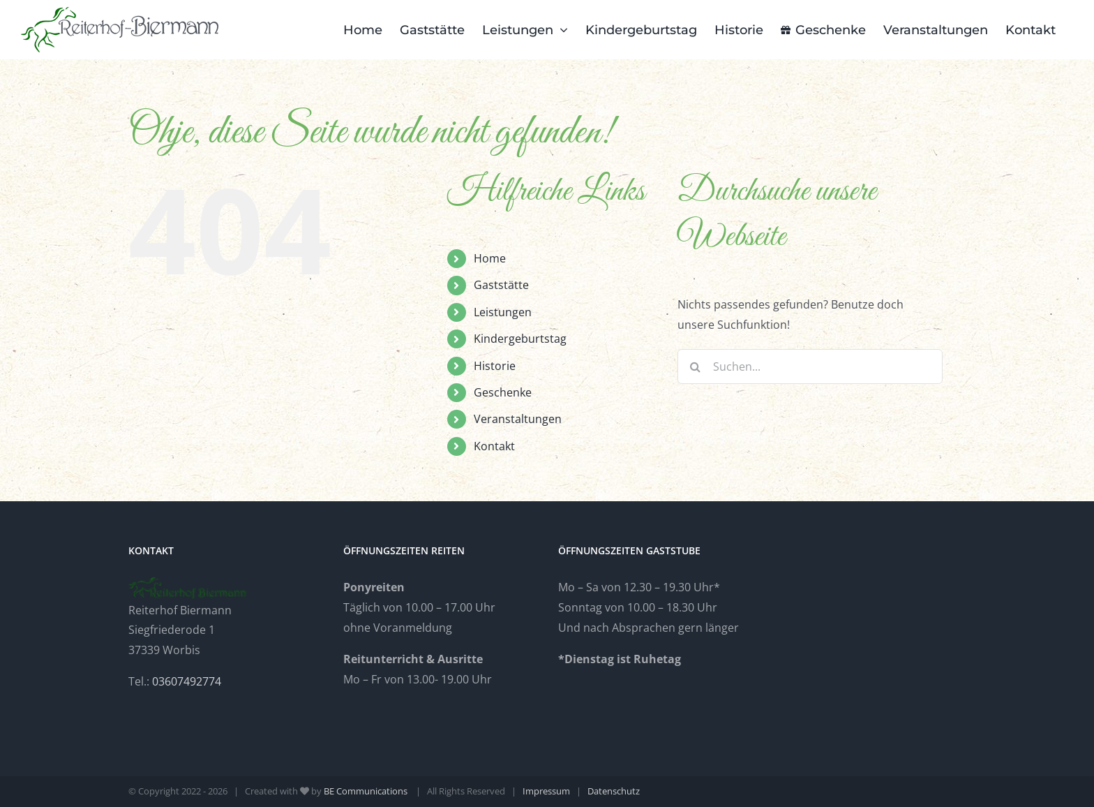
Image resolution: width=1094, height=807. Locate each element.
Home (490, 258)
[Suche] (694, 366)
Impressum (546, 791)
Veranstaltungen (518, 419)
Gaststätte (501, 285)
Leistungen (503, 312)
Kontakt (494, 446)
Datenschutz (613, 791)
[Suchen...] (810, 366)
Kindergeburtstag (520, 338)
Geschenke (503, 392)
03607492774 (186, 681)
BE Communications (367, 791)
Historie (495, 365)
